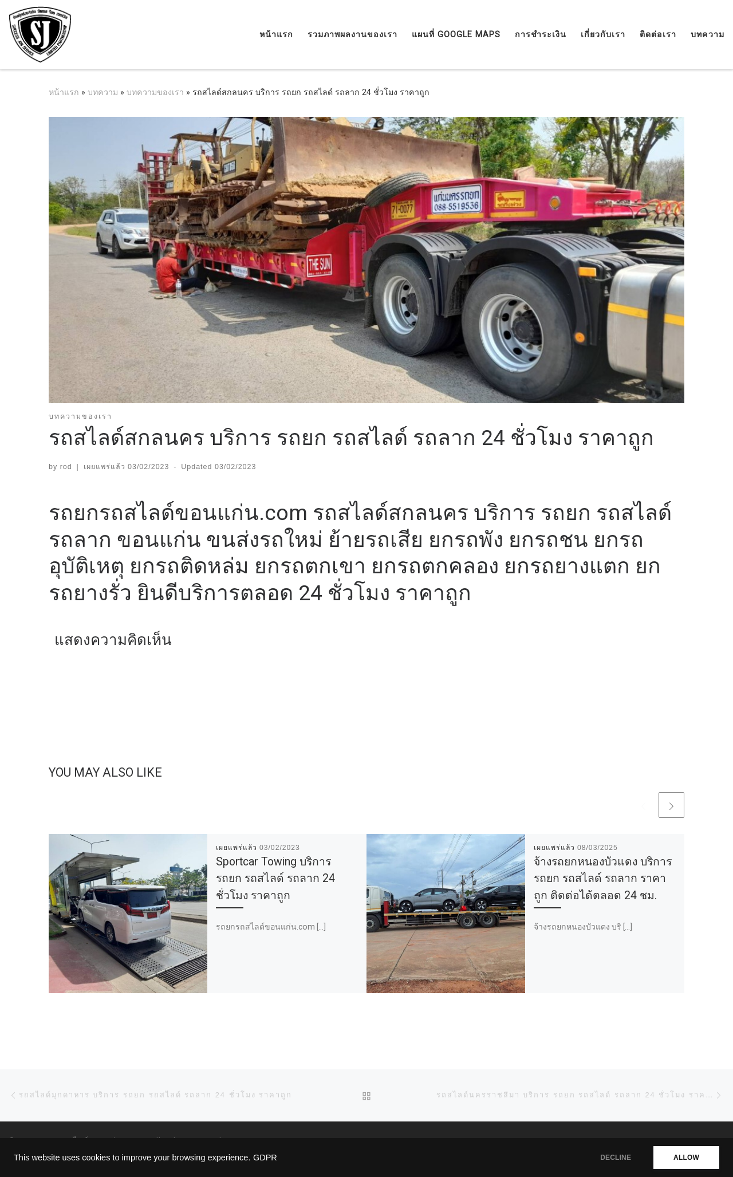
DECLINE (615, 1158)
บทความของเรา (155, 92)
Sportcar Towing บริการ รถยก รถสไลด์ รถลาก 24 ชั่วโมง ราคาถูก (275, 878)
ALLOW (686, 1158)
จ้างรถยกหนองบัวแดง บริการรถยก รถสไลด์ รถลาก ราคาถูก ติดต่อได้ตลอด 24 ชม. (603, 878)
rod (66, 467)
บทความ (103, 92)
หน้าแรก (64, 92)
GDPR (265, 1157)
